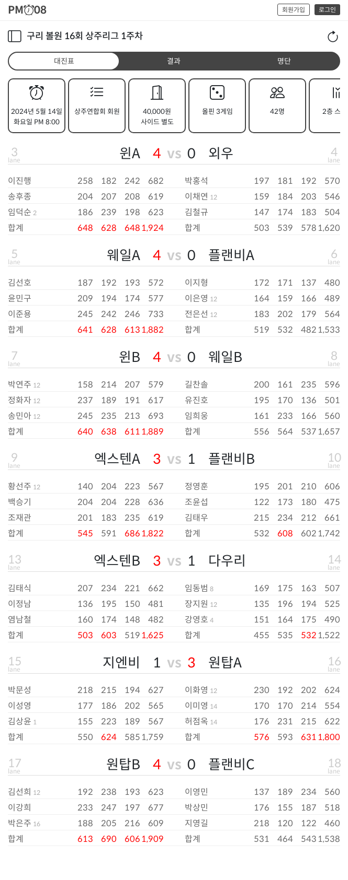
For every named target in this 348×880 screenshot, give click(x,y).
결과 (174, 61)
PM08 (27, 10)
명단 (284, 61)
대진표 (64, 61)
